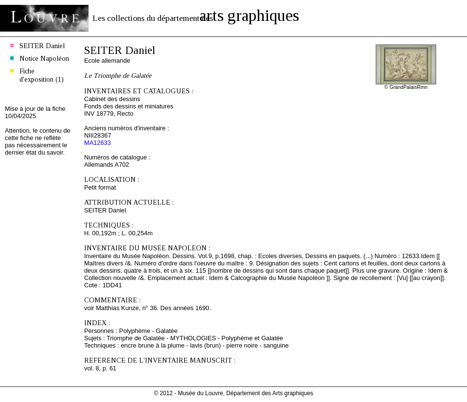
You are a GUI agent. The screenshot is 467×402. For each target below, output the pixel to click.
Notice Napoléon (44, 58)
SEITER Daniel (42, 46)
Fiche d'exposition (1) (41, 75)
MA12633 (97, 142)
